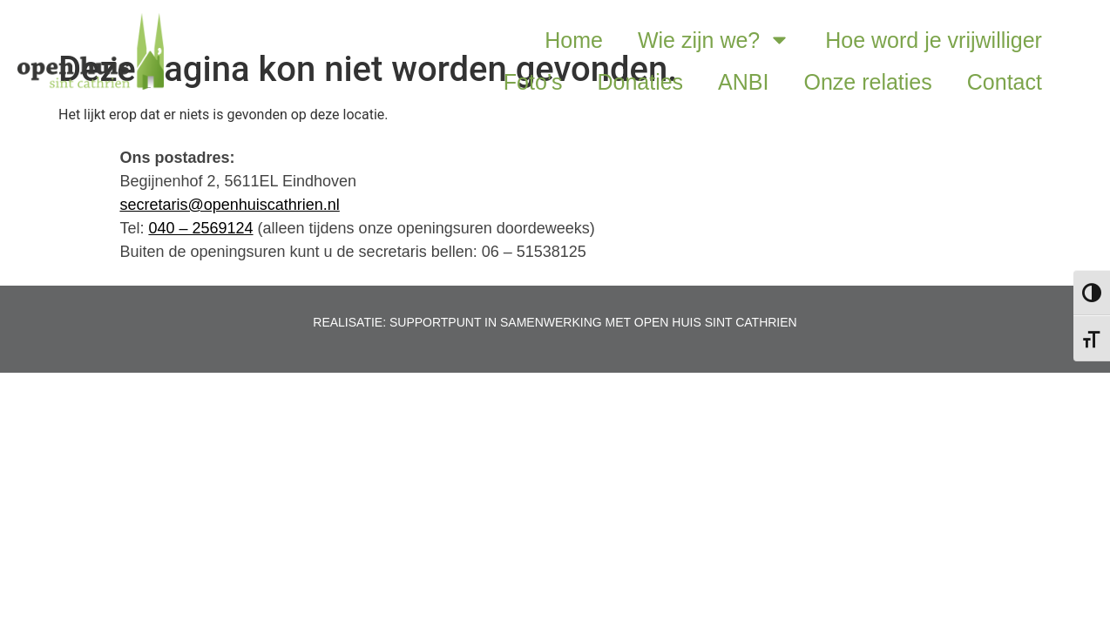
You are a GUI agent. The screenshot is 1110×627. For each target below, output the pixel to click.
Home (574, 40)
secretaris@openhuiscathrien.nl (229, 204)
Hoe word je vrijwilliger (933, 40)
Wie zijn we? (714, 39)
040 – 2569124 (200, 228)
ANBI (743, 82)
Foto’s (533, 82)
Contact (1004, 82)
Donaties (640, 82)
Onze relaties (867, 82)
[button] (1091, 59)
